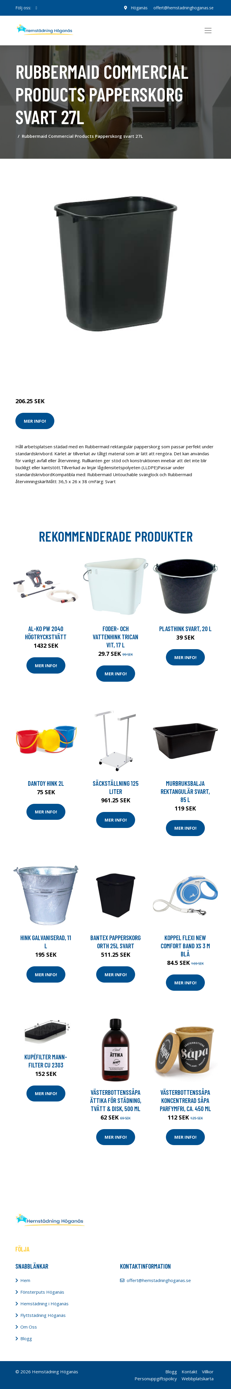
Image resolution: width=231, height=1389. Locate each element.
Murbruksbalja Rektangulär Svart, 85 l (185, 791)
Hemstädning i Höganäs (44, 1303)
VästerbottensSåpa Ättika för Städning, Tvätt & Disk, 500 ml (115, 1100)
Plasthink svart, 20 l (185, 628)
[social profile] (36, 7)
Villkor (208, 1371)
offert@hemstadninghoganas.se (183, 7)
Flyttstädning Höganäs (43, 1315)
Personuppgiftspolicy (156, 1378)
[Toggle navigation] (208, 30)
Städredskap (54, 377)
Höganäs (139, 7)
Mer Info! (35, 421)
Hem (25, 1280)
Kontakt (189, 1371)
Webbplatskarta (198, 1378)
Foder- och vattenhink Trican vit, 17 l (115, 637)
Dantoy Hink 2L (46, 783)
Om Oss (28, 1327)
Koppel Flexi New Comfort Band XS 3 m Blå (185, 946)
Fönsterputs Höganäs (42, 1292)
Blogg (26, 1338)
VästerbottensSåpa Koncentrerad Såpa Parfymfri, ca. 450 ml (185, 1100)
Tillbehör (78, 377)
